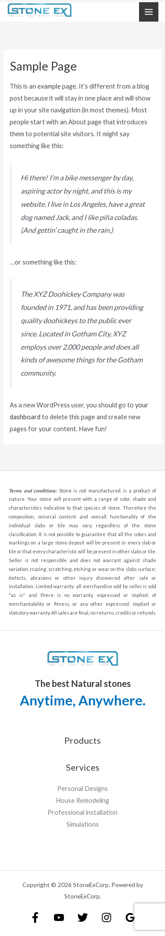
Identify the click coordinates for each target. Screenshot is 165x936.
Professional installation (82, 812)
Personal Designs (82, 788)
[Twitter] (82, 917)
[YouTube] (59, 917)
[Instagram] (106, 917)
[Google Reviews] (130, 917)
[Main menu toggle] (148, 12)
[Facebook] (35, 917)
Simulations (82, 824)
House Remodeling (82, 800)
